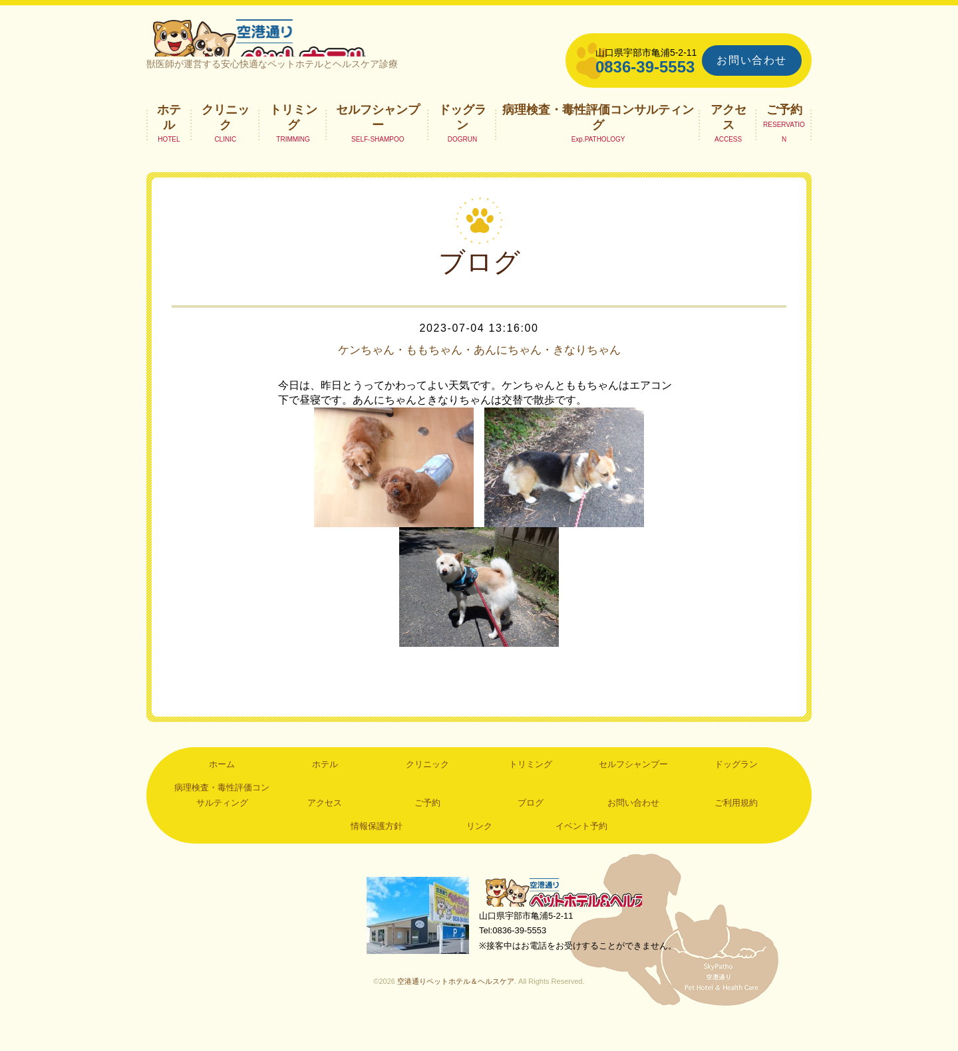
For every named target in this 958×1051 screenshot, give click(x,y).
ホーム (222, 791)
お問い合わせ (752, 60)
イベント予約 (581, 853)
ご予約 (784, 136)
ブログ (531, 829)
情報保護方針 (376, 853)
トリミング (293, 144)
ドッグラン (462, 144)
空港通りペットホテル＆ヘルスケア (572, 921)
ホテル (169, 144)
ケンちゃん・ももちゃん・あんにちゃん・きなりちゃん (479, 376)
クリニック (225, 144)
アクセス (728, 144)
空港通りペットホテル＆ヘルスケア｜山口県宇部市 (323, 50)
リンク (479, 853)
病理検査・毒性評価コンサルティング (598, 144)
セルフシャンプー (378, 144)
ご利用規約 (736, 829)
